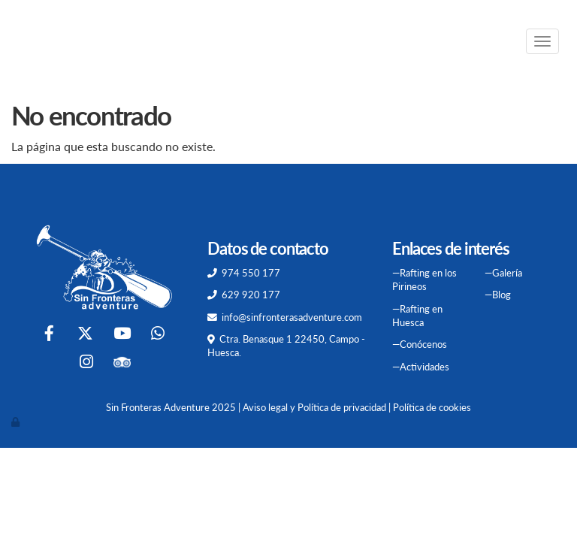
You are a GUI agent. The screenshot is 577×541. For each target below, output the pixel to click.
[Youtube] (121, 334)
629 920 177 (251, 295)
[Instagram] (86, 363)
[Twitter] (85, 334)
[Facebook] (49, 334)
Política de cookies (432, 407)
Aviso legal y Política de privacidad (314, 407)
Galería (507, 273)
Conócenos (423, 344)
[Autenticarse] (16, 422)
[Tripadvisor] (122, 363)
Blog (501, 295)
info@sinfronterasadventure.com (292, 317)
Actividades (424, 367)
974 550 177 (251, 273)
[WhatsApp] (158, 334)
